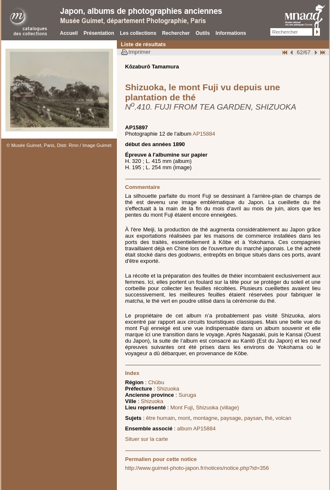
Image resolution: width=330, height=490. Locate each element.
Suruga (187, 395)
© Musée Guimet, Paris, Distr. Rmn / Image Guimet (59, 145)
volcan (283, 418)
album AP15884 (196, 428)
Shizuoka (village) (217, 407)
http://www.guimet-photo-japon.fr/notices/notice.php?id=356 (197, 468)
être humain (160, 418)
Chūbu (156, 382)
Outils (202, 33)
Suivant (315, 52)
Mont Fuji (181, 407)
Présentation (99, 33)
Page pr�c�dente (293, 52)
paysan (253, 418)
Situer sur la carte (146, 439)
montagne (205, 418)
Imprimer (140, 52)
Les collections (138, 33)
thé (268, 418)
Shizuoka (168, 388)
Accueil (69, 33)
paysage (230, 418)
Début (285, 52)
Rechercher (176, 33)
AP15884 (204, 134)
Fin (322, 52)
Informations (231, 33)
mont (184, 418)
